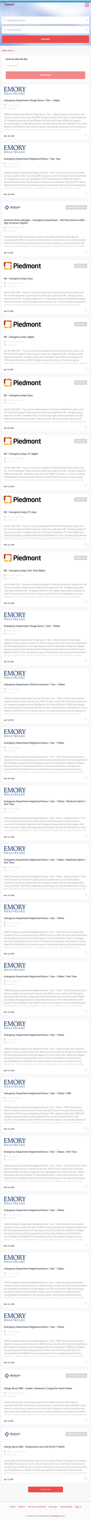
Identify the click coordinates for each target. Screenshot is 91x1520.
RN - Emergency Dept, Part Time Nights (24, 570)
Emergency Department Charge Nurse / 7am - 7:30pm (32, 100)
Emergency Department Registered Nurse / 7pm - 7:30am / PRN (37, 1093)
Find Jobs (45, 39)
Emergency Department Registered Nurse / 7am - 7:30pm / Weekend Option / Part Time (45, 861)
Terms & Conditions (37, 1507)
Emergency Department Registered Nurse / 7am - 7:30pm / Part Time (40, 1151)
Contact (21, 1507)
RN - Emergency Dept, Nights (19, 337)
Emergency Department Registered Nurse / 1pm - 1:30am (34, 918)
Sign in (78, 1507)
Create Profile (66, 1507)
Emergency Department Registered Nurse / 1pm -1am (32, 158)
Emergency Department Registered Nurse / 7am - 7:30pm (34, 743)
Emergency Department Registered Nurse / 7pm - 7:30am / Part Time (40, 976)
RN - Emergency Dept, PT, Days (20, 512)
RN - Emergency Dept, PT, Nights (21, 453)
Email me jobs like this (16, 59)
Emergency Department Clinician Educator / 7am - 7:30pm (34, 684)
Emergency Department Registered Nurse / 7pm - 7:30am (34, 1035)
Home (12, 1507)
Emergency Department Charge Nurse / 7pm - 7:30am (32, 626)
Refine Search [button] (8, 51)
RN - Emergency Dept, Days (18, 278)
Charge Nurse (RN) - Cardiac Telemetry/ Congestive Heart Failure (38, 1388)
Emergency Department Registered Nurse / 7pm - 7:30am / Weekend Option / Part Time (45, 803)
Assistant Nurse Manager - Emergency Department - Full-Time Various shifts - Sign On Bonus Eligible (45, 221)
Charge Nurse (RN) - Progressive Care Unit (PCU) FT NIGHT (34, 1446)
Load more (46, 1489)
